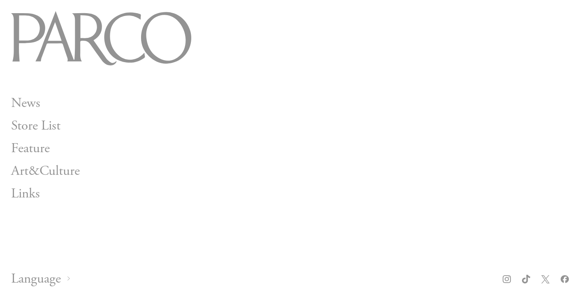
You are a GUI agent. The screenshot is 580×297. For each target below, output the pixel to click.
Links (25, 193)
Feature (30, 148)
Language (36, 279)
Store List (35, 126)
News (25, 103)
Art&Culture (45, 170)
